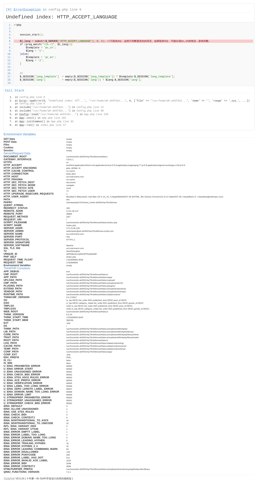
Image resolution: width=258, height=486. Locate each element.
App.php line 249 (96, 114)
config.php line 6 (65, 9)
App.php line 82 (62, 121)
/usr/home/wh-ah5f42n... (107, 100)
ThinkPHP (9, 478)
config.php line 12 (90, 107)
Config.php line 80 (90, 110)
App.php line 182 (54, 118)
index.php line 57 (53, 125)
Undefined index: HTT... (66, 100)
